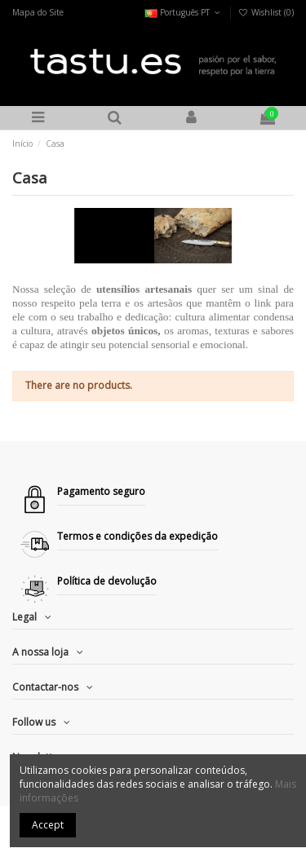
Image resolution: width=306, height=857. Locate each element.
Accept (48, 825)
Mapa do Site (38, 12)
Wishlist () (266, 12)
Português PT (183, 12)
